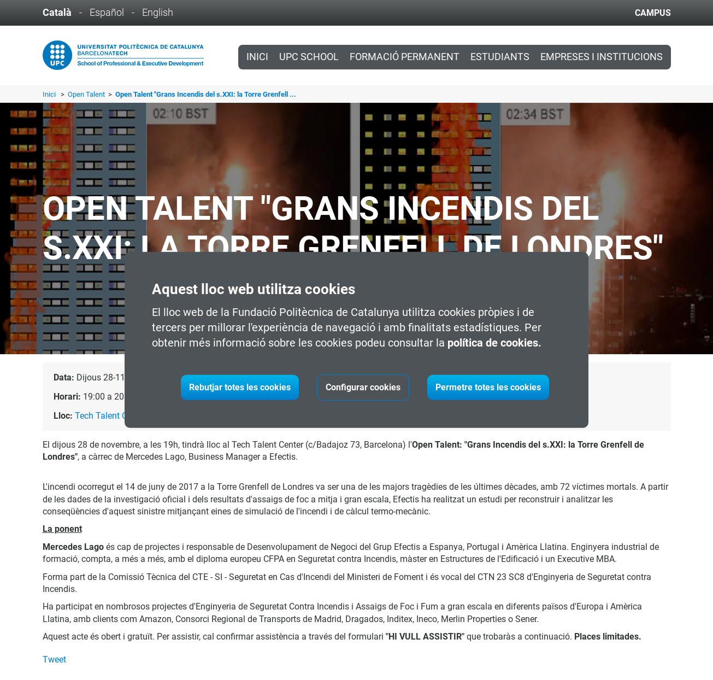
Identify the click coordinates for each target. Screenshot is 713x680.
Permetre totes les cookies (488, 387)
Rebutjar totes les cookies (240, 387)
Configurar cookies (363, 387)
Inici (257, 56)
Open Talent (87, 94)
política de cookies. (494, 342)
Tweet (54, 659)
